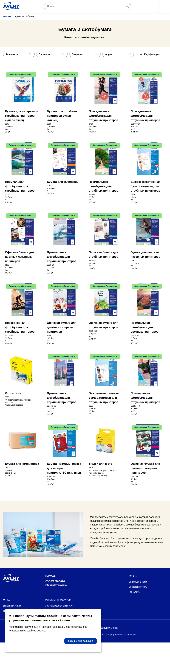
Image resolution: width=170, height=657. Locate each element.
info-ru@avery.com (56, 585)
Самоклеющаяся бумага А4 (59, 605)
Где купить (134, 591)
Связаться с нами (138, 581)
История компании (12, 605)
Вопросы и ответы (138, 586)
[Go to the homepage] (11, 6)
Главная (7, 16)
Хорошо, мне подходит (80, 640)
